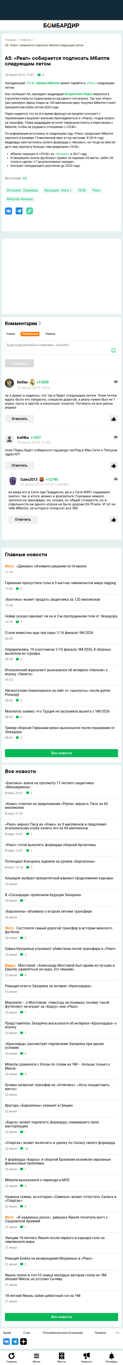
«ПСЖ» (31, 83)
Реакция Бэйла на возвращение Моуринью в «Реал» (49, 1258)
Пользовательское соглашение (63, 1333)
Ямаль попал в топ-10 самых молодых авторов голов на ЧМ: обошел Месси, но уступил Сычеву (56, 1277)
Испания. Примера (22, 190)
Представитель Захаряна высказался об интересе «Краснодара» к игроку (61, 1025)
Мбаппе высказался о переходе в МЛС (37, 1180)
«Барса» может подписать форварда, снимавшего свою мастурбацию (52, 1124)
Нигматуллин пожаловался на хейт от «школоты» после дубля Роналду (57, 692)
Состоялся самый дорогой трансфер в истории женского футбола (58, 930)
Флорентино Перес (79, 94)
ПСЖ (82, 190)
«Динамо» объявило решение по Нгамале (45, 566)
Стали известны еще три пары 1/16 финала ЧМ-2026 (49, 633)
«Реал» (91, 83)
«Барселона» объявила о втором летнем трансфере (48, 911)
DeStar (22, 382)
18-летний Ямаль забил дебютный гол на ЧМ (42, 1296)
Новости (25, 40)
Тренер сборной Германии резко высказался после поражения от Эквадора (60, 730)
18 (26, 1148)
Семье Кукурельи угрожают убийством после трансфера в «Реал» (60, 949)
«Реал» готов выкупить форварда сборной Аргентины (50, 845)
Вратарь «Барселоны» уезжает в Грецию (39, 1106)
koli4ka (23, 437)
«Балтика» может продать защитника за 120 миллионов (52, 600)
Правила (100, 1333)
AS (25, 178)
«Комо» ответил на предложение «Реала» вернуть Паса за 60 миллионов (56, 806)
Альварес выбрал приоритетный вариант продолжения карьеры (59, 878)
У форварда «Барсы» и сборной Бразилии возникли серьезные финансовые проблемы (57, 1161)
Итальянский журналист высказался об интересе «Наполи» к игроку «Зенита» (56, 672)
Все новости (61, 753)
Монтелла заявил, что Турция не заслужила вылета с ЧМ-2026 (57, 711)
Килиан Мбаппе (48, 83)
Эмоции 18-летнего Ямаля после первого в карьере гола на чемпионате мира (55, 1240)
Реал (96, 190)
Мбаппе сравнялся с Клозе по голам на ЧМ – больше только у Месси (57, 1066)
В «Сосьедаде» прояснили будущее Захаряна (43, 895)
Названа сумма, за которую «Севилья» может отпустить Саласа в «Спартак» (60, 1199)
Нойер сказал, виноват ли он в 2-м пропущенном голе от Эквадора (61, 616)
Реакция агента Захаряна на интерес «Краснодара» (48, 986)
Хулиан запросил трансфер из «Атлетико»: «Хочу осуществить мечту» (57, 1087)
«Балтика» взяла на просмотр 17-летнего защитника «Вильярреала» (49, 785)
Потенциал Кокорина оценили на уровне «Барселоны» (50, 861)
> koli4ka (62, 484)
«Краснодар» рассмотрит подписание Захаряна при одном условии (54, 1046)
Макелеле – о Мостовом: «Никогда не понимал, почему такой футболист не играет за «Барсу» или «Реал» (57, 1004)
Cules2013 (28, 479)
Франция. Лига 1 (58, 190)
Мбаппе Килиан (20, 199)
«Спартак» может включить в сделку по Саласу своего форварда (60, 1143)
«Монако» (62, 154)
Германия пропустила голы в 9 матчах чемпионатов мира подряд (60, 583)
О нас (26, 1333)
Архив (7, 1333)
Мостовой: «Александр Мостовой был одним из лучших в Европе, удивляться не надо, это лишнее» (60, 967)
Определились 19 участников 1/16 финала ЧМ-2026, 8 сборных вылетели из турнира (58, 651)
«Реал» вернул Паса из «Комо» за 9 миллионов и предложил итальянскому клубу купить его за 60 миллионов (55, 826)
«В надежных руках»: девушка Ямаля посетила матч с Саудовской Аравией (56, 1219)
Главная (10, 40)
